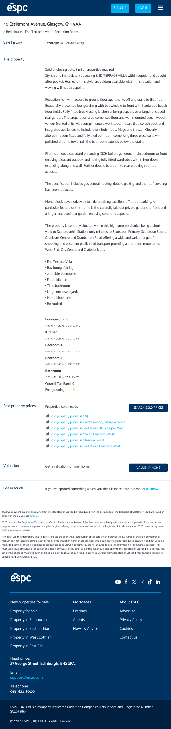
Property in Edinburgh (28, 620)
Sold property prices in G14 (69, 416)
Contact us (129, 637)
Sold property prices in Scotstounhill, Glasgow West (87, 428)
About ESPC (129, 602)
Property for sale (24, 611)
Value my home (148, 467)
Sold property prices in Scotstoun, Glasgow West (85, 446)
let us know (149, 489)
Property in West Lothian (31, 637)
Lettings (80, 611)
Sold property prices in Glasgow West (77, 440)
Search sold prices (148, 407)
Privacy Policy (131, 620)
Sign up (120, 8)
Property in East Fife (26, 646)
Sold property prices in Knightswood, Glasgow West (87, 422)
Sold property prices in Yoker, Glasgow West (82, 434)
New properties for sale (29, 602)
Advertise (127, 611)
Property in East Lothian (30, 628)
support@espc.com (26, 677)
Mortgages (82, 602)
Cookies (126, 628)
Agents (79, 620)
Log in (143, 8)
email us (34, 516)
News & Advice (85, 628)
